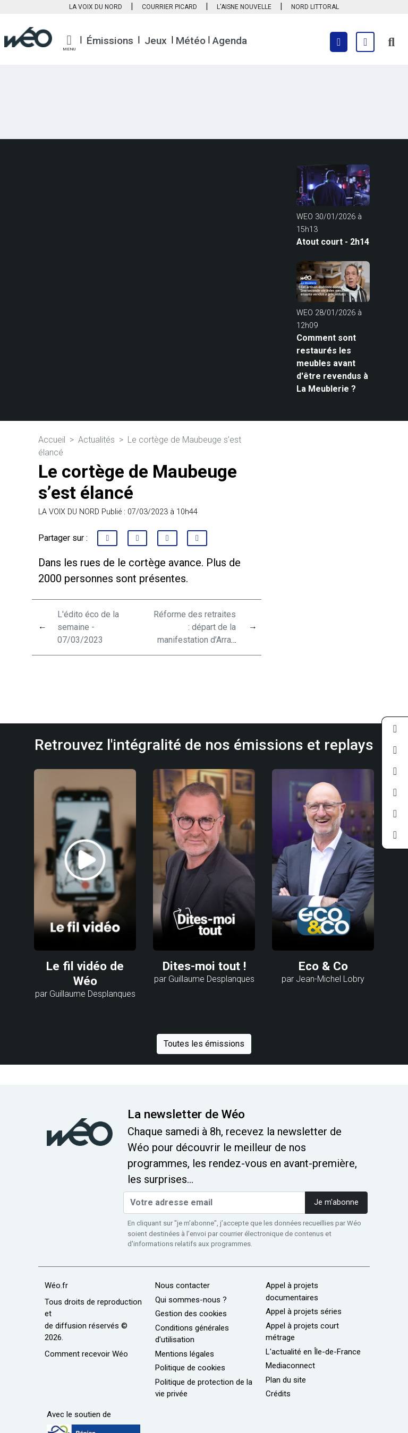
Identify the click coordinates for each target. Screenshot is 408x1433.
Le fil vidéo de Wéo (85, 973)
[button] (69, 43)
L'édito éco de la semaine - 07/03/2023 (88, 627)
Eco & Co (323, 966)
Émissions (110, 40)
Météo (191, 40)
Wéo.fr (56, 1285)
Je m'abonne (336, 1202)
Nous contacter (182, 1285)
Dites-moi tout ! (204, 966)
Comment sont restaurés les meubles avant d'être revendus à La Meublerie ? (332, 363)
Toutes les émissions (204, 1044)
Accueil (51, 440)
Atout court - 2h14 (332, 242)
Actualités (96, 440)
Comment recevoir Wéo (86, 1354)
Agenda (229, 40)
